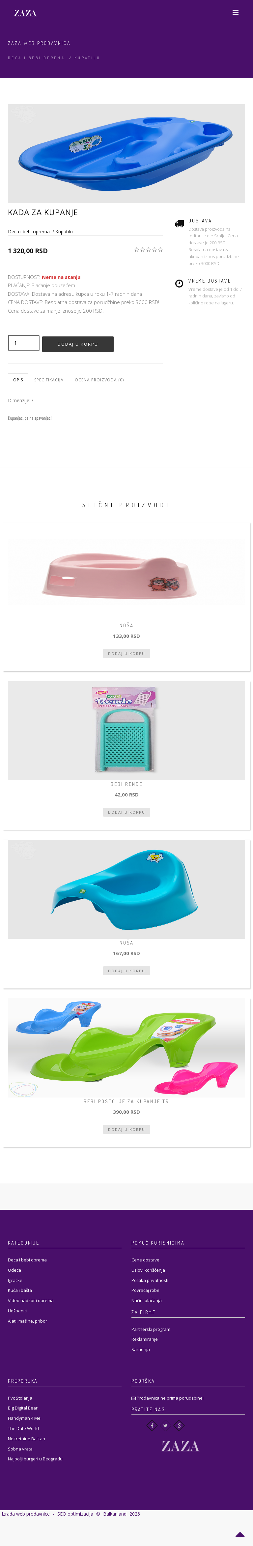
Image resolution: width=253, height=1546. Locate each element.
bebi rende (127, 784)
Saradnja (140, 1349)
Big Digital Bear (23, 1408)
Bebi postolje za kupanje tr (126, 1101)
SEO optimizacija (75, 1514)
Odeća (14, 1270)
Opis (18, 380)
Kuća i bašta (20, 1290)
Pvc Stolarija (20, 1398)
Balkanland (114, 1514)
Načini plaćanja (146, 1300)
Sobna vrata (20, 1449)
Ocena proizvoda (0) (99, 380)
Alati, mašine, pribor (27, 1321)
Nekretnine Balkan (26, 1439)
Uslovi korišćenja (148, 1270)
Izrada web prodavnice (26, 1514)
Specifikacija (49, 380)
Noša (127, 625)
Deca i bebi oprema (36, 58)
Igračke (15, 1280)
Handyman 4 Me (24, 1418)
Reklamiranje (144, 1339)
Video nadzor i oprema (31, 1300)
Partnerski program (150, 1329)
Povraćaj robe (145, 1290)
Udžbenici (17, 1311)
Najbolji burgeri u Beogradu (35, 1459)
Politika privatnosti (149, 1280)
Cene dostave (145, 1260)
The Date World (23, 1428)
